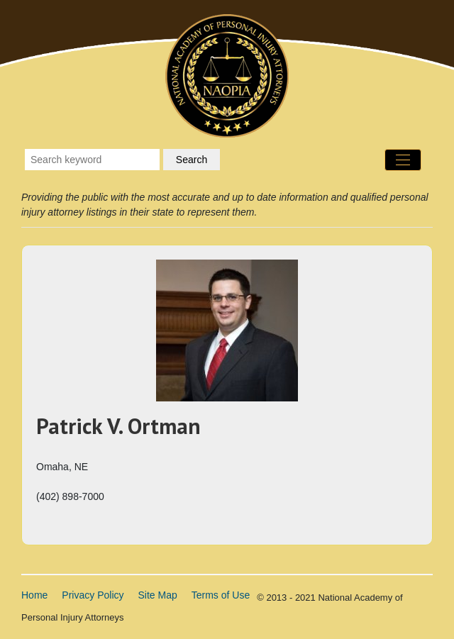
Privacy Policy (92, 595)
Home (34, 595)
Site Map (157, 595)
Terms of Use (221, 595)
